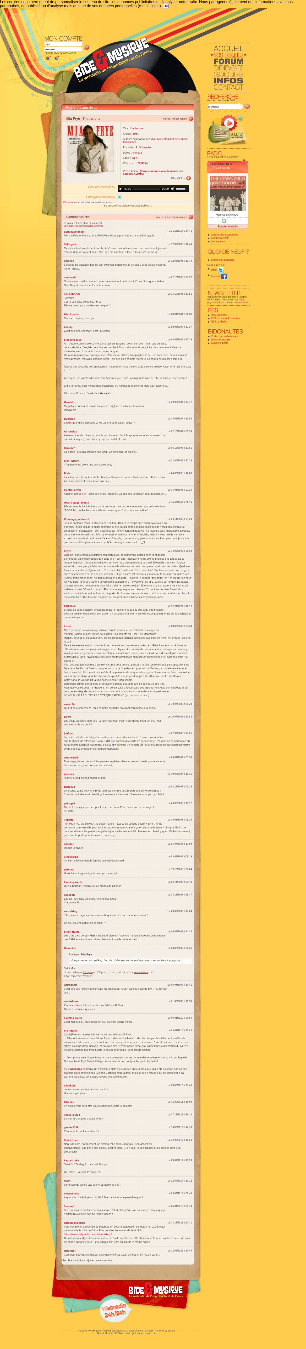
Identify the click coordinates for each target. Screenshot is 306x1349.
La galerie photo (219, 343)
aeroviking (70, 911)
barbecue (70, 605)
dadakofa (70, 1085)
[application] (153, 188)
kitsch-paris (71, 314)
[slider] (146, 189)
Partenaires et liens (165, 1330)
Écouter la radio (228, 226)
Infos (140, 1330)
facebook (219, 276)
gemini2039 (71, 1127)
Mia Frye (73, 119)
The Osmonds (221, 167)
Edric (67, 473)
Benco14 (69, 786)
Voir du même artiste (175, 118)
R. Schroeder (143, 147)
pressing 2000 (73, 339)
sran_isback (71, 460)
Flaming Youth (73, 882)
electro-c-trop (72, 489)
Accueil (82, 1330)
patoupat (69, 803)
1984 (136, 133)
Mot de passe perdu (65, 53)
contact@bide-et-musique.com (140, 1333)
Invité (67, 626)
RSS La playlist (219, 321)
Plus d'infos (178, 178)
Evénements (118, 1330)
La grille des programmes (224, 234)
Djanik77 (69, 448)
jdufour (68, 733)
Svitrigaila (70, 244)
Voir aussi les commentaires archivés (83, 225)
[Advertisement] (147, 21)
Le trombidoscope (220, 339)
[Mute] (173, 189)
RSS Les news (219, 315)
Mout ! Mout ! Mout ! (76, 502)
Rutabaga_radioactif (76, 519)
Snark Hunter (72, 931)
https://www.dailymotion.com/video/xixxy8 (88, 1234)
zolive (67, 716)
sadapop (69, 894)
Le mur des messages (223, 259)
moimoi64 (70, 277)
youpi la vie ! (72, 1114)
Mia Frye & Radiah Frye (164, 139)
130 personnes (70, 202)
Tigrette (69, 819)
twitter (217, 270)
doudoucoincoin (74, 231)
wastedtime (71, 1001)
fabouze (69, 1102)
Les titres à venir (220, 238)
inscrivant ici (241, 302)
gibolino (69, 260)
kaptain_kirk (71, 1160)
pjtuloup (69, 869)
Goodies (131, 1330)
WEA (135, 157)
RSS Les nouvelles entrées (225, 318)
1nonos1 (69, 1206)
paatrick (69, 774)
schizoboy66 (72, 294)
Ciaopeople (71, 856)
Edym (67, 551)
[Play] (121, 189)
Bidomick (70, 948)
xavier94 (69, 704)
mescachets (71, 1193)
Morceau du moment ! (227, 214)
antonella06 (71, 757)
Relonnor (70, 1250)
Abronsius (70, 431)
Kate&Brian (71, 1140)
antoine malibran (74, 1222)
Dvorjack (69, 418)
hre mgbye (70, 1030)
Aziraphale (70, 984)
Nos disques (94, 1330)
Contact (149, 1330)
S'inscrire (49, 53)
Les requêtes (218, 241)
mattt (67, 1180)
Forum (106, 1330)
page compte (214, 302)
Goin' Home (218, 163)
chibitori (69, 844)
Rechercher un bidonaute (224, 336)
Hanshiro (70, 402)
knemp (68, 327)
